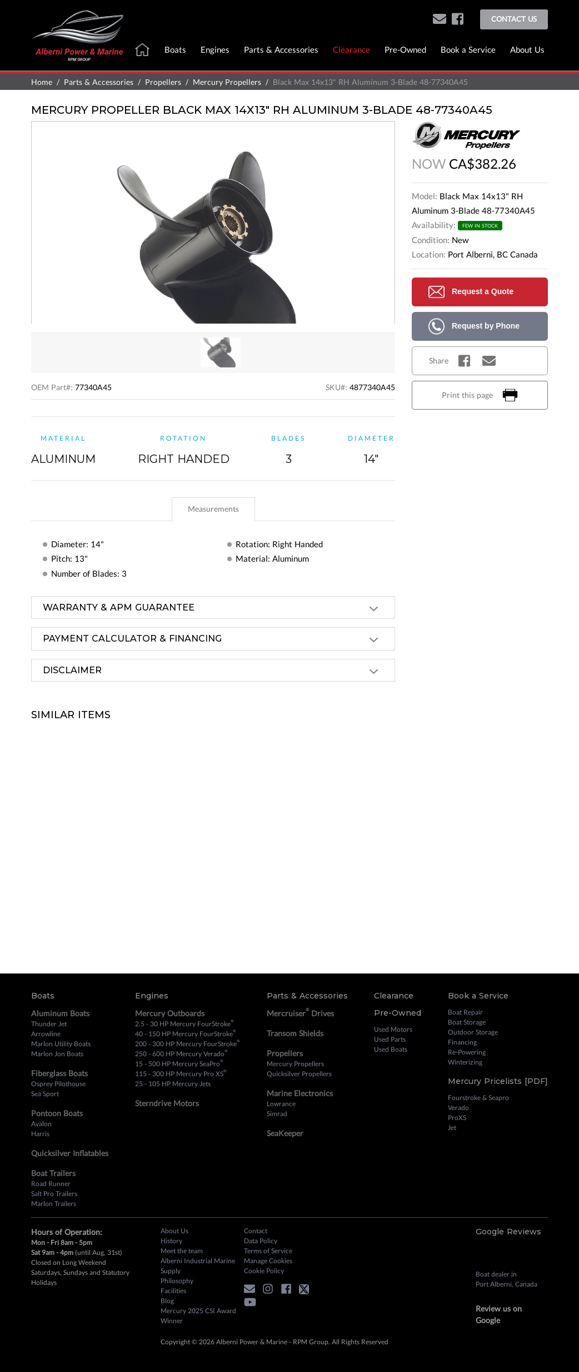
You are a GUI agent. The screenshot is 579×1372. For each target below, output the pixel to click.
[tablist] (213, 509)
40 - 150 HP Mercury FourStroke (185, 1033)
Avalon (41, 1123)
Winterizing (465, 1062)
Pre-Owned (405, 49)
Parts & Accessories (281, 49)
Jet (452, 1127)
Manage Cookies (268, 1261)
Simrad (277, 1113)
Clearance (351, 49)
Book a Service (468, 49)
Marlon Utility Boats (61, 1044)
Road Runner (51, 1183)
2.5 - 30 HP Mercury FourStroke (184, 1023)
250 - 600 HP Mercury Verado (181, 1053)
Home (41, 82)
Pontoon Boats (57, 1113)
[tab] (213, 509)
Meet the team (182, 1251)
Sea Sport (45, 1093)
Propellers (163, 82)
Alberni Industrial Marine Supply (198, 1266)
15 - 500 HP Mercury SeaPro (179, 1063)
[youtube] (253, 1304)
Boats (175, 49)
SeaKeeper (285, 1133)
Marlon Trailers (53, 1203)
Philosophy (177, 1281)
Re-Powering (467, 1052)
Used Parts (390, 1039)
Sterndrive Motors (167, 1103)
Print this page (480, 395)
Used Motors (393, 1029)
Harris (40, 1133)
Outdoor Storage (473, 1032)
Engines (215, 49)
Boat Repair (465, 1012)
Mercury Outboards (169, 1013)
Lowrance (281, 1103)
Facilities (173, 1291)
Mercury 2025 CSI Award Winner (198, 1316)
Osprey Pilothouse (58, 1084)
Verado (458, 1107)
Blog (167, 1301)
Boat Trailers (53, 1173)
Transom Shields (295, 1033)
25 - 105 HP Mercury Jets (173, 1084)
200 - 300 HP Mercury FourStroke (187, 1043)
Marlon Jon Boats (57, 1054)
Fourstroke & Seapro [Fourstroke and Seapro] (478, 1097)
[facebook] (457, 19)
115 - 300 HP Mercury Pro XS (181, 1073)
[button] (439, 19)
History (171, 1241)
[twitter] (307, 1291)
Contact (255, 1231)
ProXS (457, 1117)
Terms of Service (268, 1251)
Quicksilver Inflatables (69, 1153)
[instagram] (270, 1291)
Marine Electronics (300, 1093)
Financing (462, 1042)
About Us (527, 49)
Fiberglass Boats (59, 1073)
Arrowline (46, 1034)
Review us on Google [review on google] (499, 1314)
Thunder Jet (49, 1024)
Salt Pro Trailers (54, 1193)
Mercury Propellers (227, 82)
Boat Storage (467, 1022)
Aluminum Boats (60, 1013)
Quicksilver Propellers (299, 1074)
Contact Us (514, 18)
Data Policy (260, 1241)
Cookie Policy (264, 1271)
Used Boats (390, 1049)
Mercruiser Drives (300, 1012)
